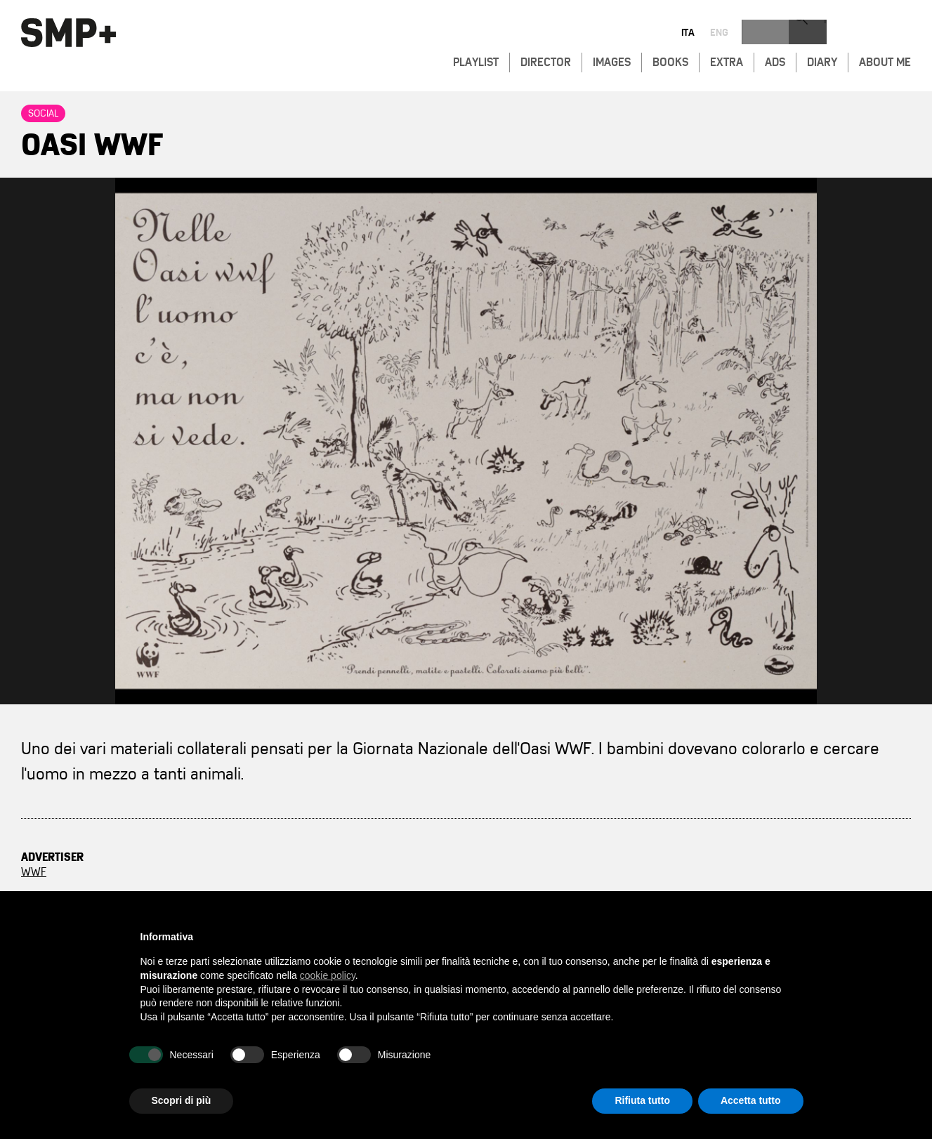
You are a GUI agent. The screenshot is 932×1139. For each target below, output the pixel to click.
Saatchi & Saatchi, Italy (422, 872)
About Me (885, 60)
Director (545, 60)
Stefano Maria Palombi (439, 887)
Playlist (476, 60)
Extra (726, 60)
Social (43, 113)
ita (832, 33)
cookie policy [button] (327, 975)
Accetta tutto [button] (751, 1100)
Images (612, 60)
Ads (775, 60)
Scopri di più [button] (181, 1100)
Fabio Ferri (572, 872)
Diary (822, 60)
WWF (33, 872)
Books (670, 60)
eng (863, 33)
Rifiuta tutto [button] (642, 1100)
